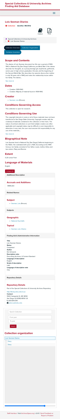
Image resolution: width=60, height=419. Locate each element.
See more (10, 81)
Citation (40, 31)
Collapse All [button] (9, 171)
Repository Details (14, 278)
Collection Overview (13, 48)
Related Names (13, 192)
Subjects (10, 210)
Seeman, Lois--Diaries (18, 229)
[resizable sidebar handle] (30, 406)
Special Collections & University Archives (22, 39)
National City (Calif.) (17, 221)
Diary (9, 341)
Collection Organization (30, 48)
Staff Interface (12, 413)
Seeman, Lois (14, 100)
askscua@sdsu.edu (15, 303)
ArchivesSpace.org (27, 413)
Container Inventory (13, 52)
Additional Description (16, 175)
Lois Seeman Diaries (12, 338)
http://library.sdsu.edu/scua (16, 292)
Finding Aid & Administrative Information (23, 236)
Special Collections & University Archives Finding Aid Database (28, 5)
